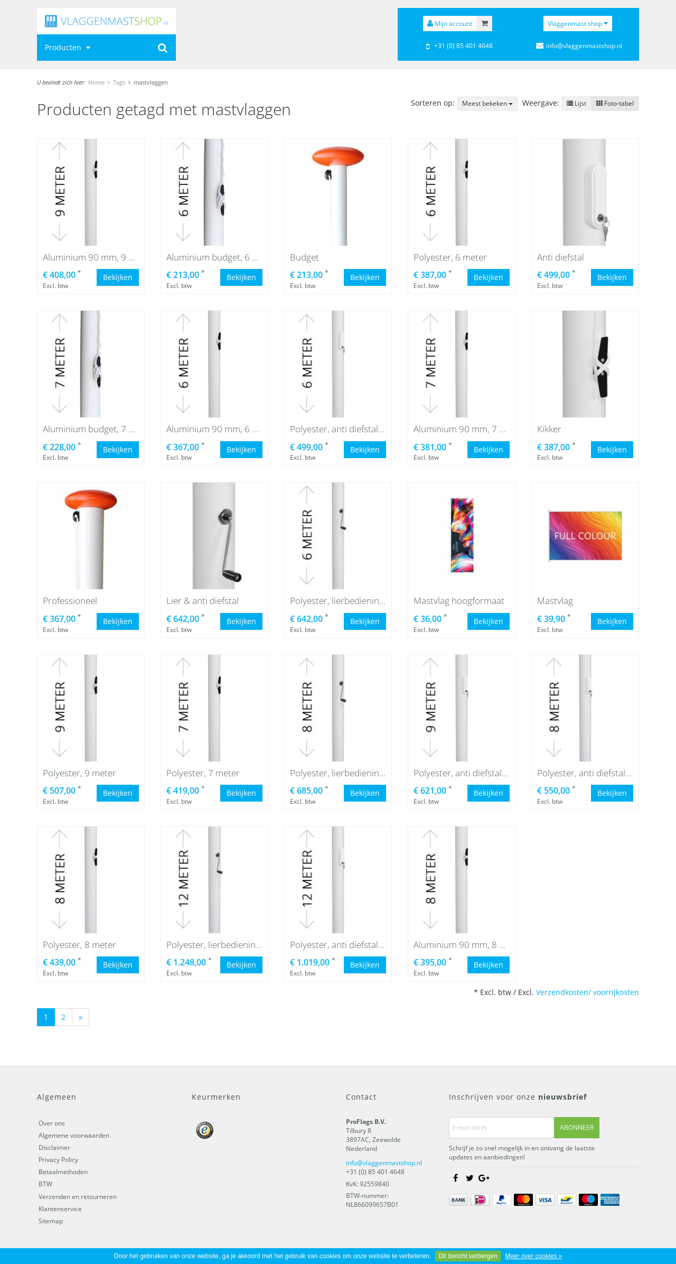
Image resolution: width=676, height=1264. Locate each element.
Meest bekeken (487, 103)
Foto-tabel (615, 103)
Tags (119, 82)
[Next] (80, 1017)
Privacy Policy (58, 1159)
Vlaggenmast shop (578, 23)
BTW (45, 1183)
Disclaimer (54, 1147)
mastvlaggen (151, 82)
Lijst (576, 103)
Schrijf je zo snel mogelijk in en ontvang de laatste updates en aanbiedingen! (522, 1152)
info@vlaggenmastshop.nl (384, 1162)
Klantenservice (60, 1208)
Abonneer (577, 1127)
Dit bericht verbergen (467, 1256)
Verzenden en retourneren (78, 1196)
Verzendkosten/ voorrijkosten (587, 992)
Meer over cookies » (533, 1256)
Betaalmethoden (63, 1171)
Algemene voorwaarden (74, 1135)
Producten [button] (69, 47)
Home (96, 82)
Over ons (52, 1123)
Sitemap (51, 1220)
